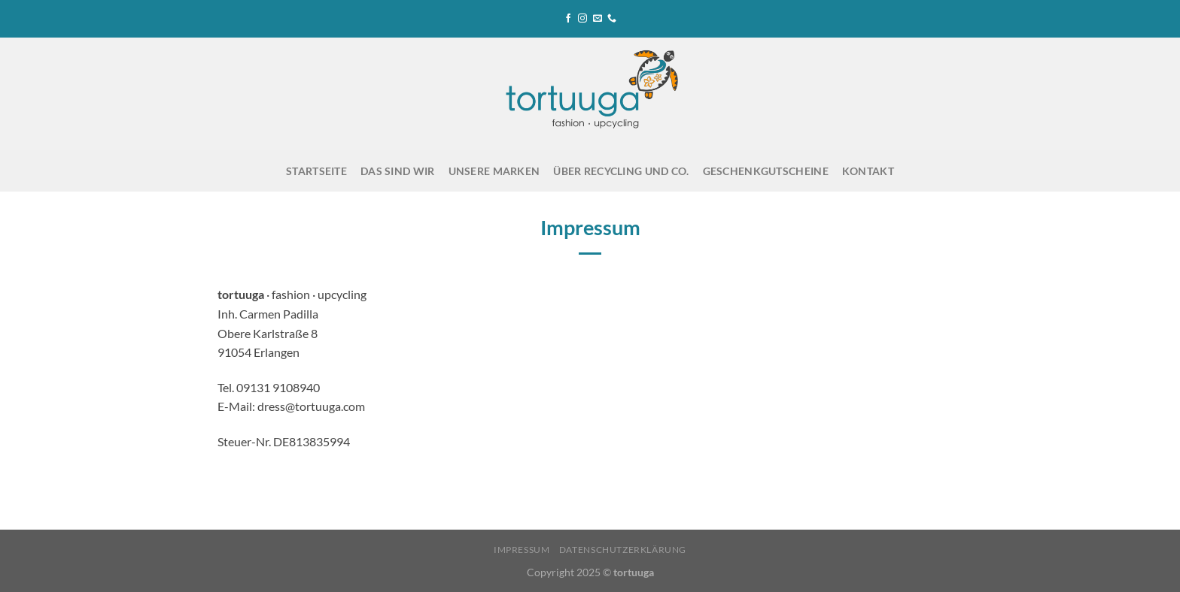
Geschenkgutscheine (766, 171)
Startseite (316, 171)
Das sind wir (397, 171)
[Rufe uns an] (611, 19)
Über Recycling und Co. (621, 171)
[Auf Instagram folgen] (582, 19)
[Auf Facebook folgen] (568, 19)
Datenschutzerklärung (622, 549)
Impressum (522, 549)
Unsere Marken (494, 171)
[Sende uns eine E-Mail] (597, 19)
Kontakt (868, 171)
